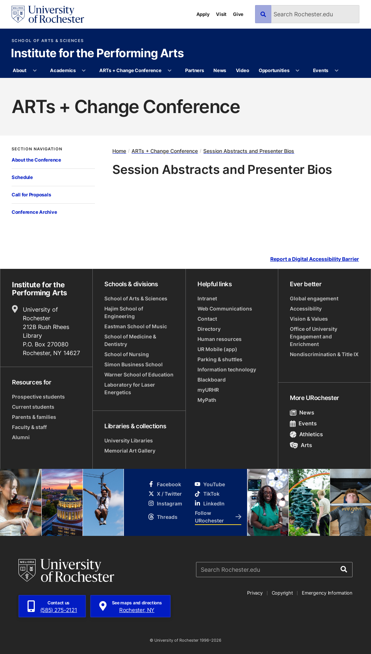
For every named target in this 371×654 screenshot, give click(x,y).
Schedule (22, 177)
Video (242, 70)
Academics (63, 70)
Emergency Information (327, 593)
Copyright (282, 593)
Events (320, 70)
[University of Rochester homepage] (48, 14)
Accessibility (306, 308)
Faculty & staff (29, 427)
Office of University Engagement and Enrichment (313, 336)
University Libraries (128, 440)
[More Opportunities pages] (298, 70)
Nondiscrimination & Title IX (324, 354)
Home (119, 150)
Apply (203, 14)
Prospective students (38, 396)
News (219, 70)
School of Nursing (126, 354)
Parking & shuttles (219, 359)
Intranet (207, 298)
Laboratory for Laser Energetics (129, 388)
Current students (33, 406)
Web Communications (224, 308)
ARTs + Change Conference (130, 70)
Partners (194, 70)
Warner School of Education (139, 374)
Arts (301, 445)
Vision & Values (309, 318)
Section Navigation (37, 149)
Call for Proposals (31, 194)
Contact (207, 318)
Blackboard (211, 379)
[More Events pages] (336, 70)
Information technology (226, 369)
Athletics (306, 434)
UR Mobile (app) (217, 349)
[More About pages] (35, 70)
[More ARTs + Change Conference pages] (170, 70)
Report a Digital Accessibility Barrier (314, 259)
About (19, 70)
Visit (221, 14)
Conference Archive (34, 212)
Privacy (254, 593)
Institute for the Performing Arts (97, 53)
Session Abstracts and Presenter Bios (248, 150)
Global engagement (314, 298)
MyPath (206, 399)
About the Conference (36, 160)
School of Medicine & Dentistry (130, 340)
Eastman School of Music (135, 326)
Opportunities (274, 70)
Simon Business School (133, 364)
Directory (209, 328)
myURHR (208, 389)
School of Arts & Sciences (48, 40)
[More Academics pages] (84, 70)
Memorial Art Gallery (129, 450)
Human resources (219, 339)
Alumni (21, 437)
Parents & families (34, 416)
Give (238, 14)
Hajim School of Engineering (123, 312)
